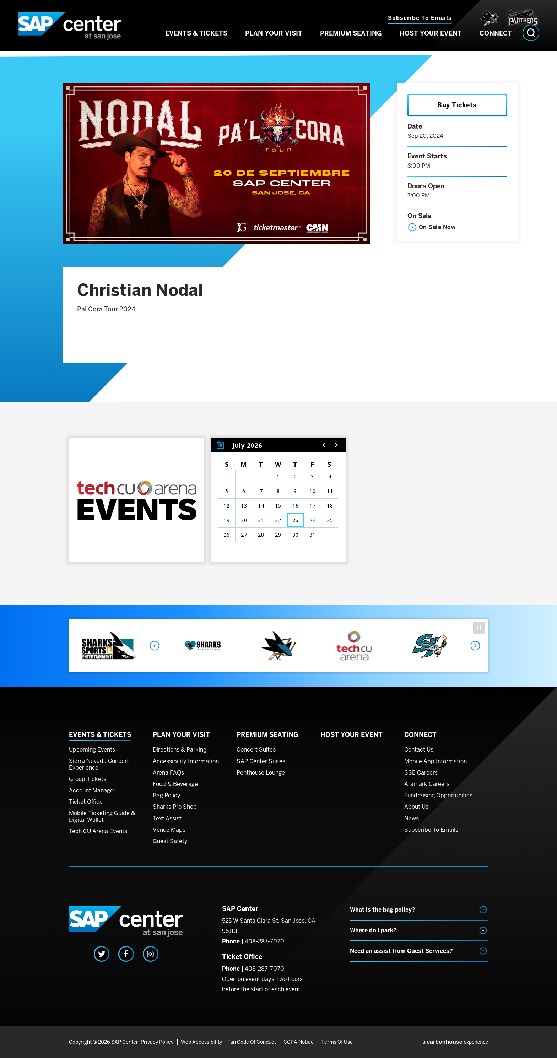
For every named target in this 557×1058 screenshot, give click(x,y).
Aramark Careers (426, 784)
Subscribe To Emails (431, 830)
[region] (278, 500)
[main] (278, 332)
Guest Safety (170, 841)
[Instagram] (150, 954)
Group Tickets (87, 779)
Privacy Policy (157, 1042)
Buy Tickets (457, 105)
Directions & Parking (179, 749)
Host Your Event (431, 42)
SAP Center (76, 30)
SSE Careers (421, 772)
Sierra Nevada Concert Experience (99, 764)
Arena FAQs (168, 772)
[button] (324, 445)
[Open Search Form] (531, 41)
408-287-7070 (264, 941)
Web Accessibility (200, 1042)
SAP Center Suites (261, 761)
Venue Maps (169, 830)
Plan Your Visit (273, 42)
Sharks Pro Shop (175, 806)
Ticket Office (86, 801)
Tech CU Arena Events (98, 831)
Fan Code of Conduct (251, 1042)
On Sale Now (437, 227)
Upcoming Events (92, 749)
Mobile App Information (435, 761)
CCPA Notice (297, 1042)
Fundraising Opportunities (438, 795)
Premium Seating (351, 42)
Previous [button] (154, 646)
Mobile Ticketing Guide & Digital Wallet (102, 817)
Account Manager (92, 790)
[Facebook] (126, 954)
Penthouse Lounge (261, 772)
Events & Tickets (196, 42)
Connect (496, 42)
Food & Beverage (175, 784)
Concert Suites (256, 749)
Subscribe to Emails (420, 18)
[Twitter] (101, 954)
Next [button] (476, 646)
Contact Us (418, 749)
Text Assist (167, 818)
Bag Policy (166, 795)
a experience (455, 1042)
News (411, 818)
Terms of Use (335, 1042)
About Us (416, 806)
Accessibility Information (186, 761)
